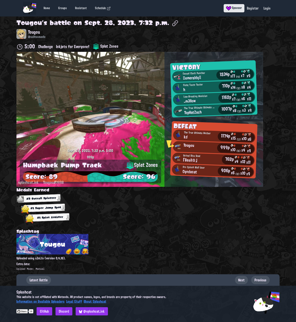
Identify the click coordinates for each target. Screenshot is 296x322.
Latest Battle (39, 280)
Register (253, 8)
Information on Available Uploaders (40, 301)
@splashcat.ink (92, 311)
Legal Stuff (74, 301)
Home (47, 8)
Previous (260, 280)
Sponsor (234, 8)
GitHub (44, 311)
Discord (64, 311)
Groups (62, 8)
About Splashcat (95, 301)
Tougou (29, 22)
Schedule (103, 8)
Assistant (81, 8)
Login (267, 8)
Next (241, 280)
